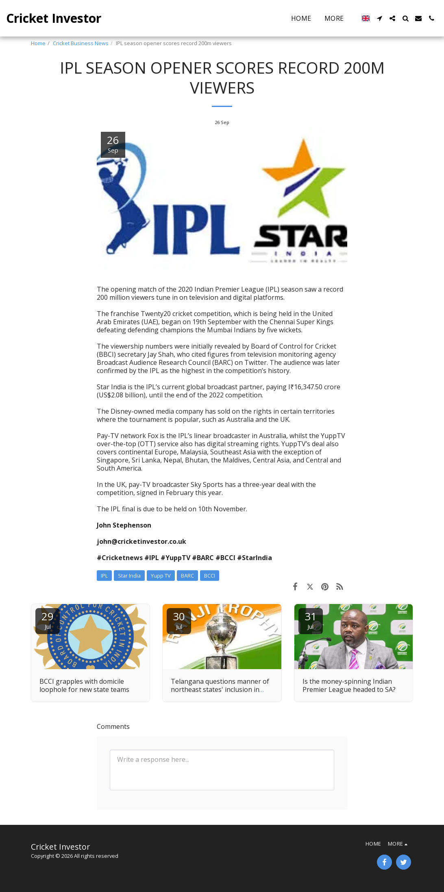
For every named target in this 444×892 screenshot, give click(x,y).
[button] (379, 18)
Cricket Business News (81, 43)
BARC (187, 575)
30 (179, 619)
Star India (129, 575)
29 (47, 619)
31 (310, 619)
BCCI (209, 575)
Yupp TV (161, 575)
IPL (104, 575)
